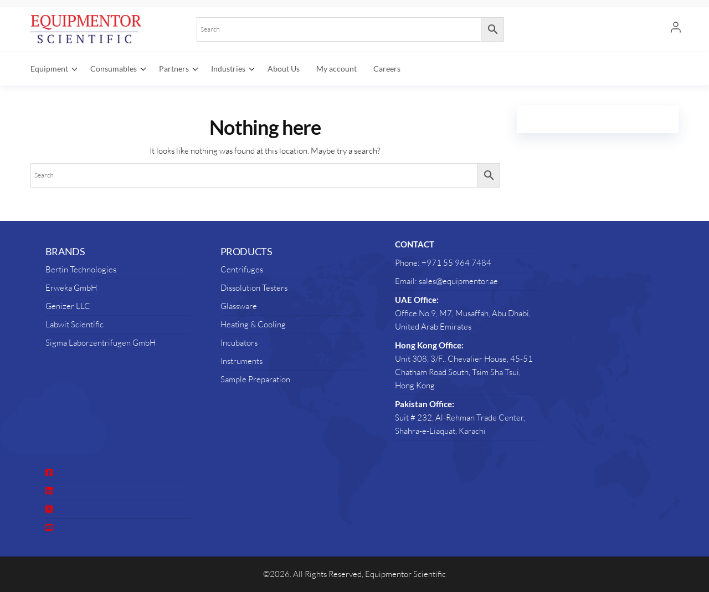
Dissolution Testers (253, 287)
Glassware (238, 306)
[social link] (49, 472)
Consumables (113, 68)
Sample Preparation (255, 379)
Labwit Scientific (74, 324)
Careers (386, 68)
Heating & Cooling (253, 324)
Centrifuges (241, 269)
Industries (228, 68)
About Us (284, 68)
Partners (174, 68)
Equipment (49, 68)
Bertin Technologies (80, 269)
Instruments (241, 361)
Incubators (239, 342)
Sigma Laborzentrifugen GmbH (100, 342)
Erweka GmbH (71, 287)
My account (336, 68)
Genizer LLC (67, 306)
